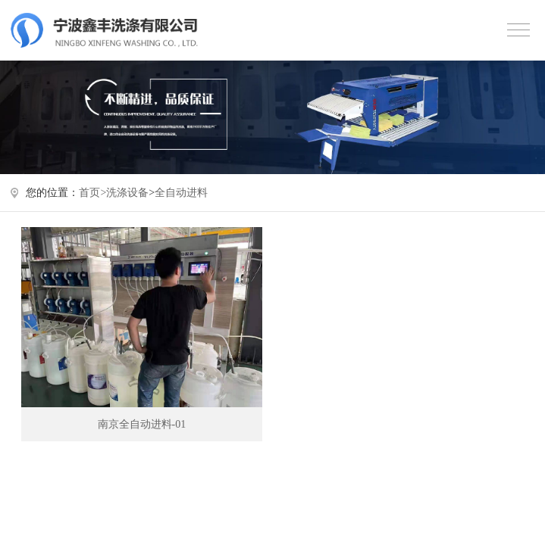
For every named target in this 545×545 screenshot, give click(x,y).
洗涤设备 (127, 192)
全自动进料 (181, 192)
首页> (92, 192)
